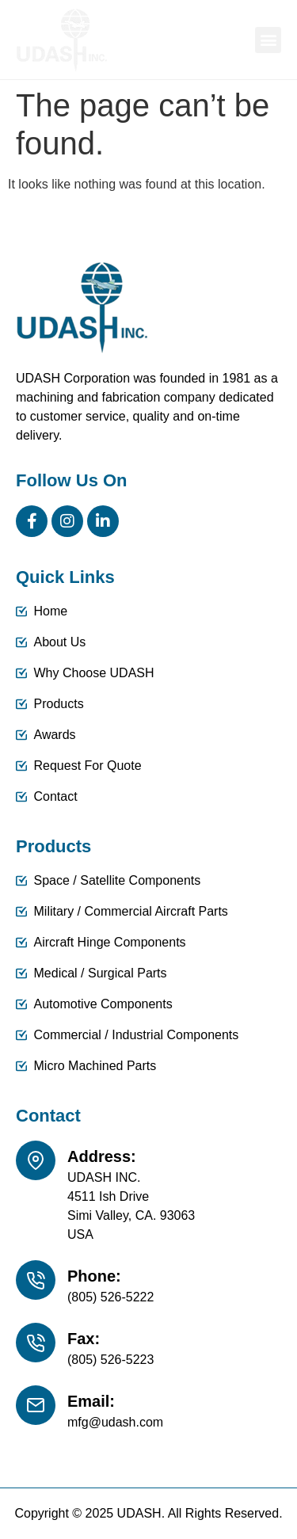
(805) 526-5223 (110, 1359)
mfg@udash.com (115, 1422)
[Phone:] (35, 1280)
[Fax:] (35, 1342)
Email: (91, 1401)
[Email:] (35, 1405)
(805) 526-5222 (110, 1297)
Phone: (94, 1276)
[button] (268, 40)
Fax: (83, 1338)
